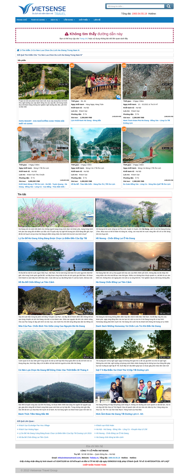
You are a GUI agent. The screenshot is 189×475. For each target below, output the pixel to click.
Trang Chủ (49, 8)
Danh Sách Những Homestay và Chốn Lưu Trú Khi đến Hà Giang (128, 326)
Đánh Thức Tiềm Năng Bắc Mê (34, 414)
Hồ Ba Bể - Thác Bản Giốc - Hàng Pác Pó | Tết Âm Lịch (93, 184)
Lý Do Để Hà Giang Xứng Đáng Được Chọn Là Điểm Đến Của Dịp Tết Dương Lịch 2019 (55, 433)
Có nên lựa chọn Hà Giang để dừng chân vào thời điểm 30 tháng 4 (53, 370)
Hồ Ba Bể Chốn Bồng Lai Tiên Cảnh (37, 282)
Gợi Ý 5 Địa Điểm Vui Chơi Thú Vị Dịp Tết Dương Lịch (122, 370)
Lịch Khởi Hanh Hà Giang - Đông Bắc (86, 120)
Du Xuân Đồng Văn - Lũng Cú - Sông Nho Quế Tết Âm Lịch (146, 184)
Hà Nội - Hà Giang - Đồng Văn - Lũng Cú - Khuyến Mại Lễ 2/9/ (121, 429)
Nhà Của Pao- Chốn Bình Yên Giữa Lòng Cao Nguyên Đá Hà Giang (52, 326)
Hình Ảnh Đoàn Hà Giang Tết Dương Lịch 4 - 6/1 (119, 414)
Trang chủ (84, 39)
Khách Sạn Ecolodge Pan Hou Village (34, 425)
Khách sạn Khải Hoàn (105, 425)
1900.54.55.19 (139, 13)
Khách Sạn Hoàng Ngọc (29, 429)
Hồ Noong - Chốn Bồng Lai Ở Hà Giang (115, 238)
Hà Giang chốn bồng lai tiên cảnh (113, 282)
